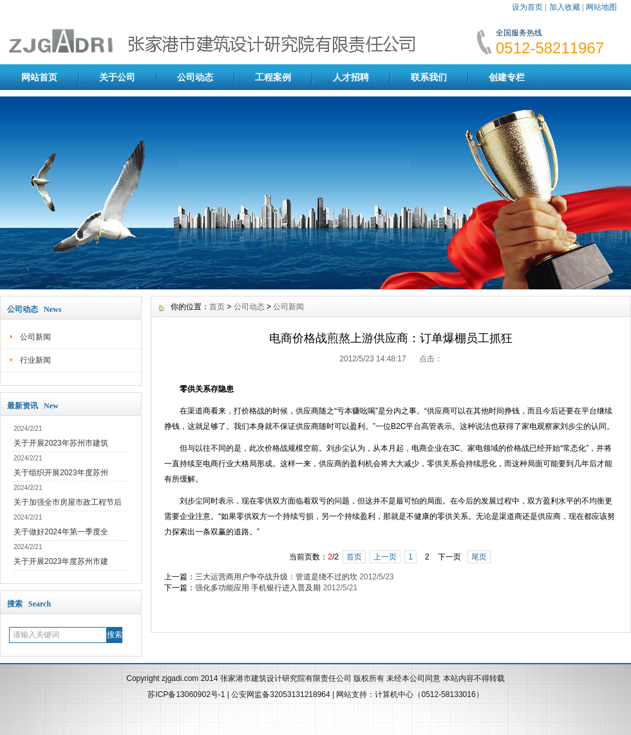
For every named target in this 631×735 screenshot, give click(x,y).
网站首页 (39, 77)
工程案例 (273, 77)
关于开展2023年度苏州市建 (61, 561)
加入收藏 (564, 7)
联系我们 (429, 77)
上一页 (385, 556)
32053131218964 (301, 694)
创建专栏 (507, 77)
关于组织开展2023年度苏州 (61, 472)
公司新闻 (35, 336)
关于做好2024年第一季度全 (61, 531)
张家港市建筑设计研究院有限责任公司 (286, 678)
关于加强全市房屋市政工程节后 (68, 502)
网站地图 (601, 7)
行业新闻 (35, 360)
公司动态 (195, 77)
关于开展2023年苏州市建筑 (61, 443)
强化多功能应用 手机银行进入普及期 (258, 587)
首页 (217, 306)
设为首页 (527, 7)
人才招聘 (351, 77)
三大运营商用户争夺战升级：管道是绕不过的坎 (276, 576)
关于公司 (117, 77)
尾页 (479, 556)
